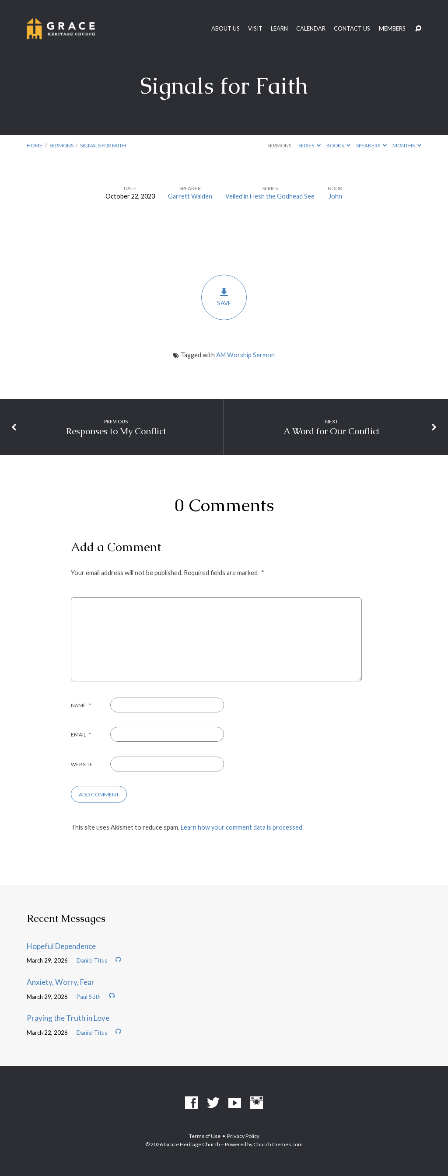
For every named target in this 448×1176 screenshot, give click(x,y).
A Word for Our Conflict (332, 431)
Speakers (371, 145)
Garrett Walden (190, 196)
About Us (225, 28)
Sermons (61, 145)
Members (392, 28)
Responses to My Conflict (116, 431)
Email (81, 734)
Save (223, 297)
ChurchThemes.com (278, 1144)
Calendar (311, 28)
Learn (279, 28)
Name (81, 705)
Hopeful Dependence (61, 946)
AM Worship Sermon (245, 355)
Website (82, 764)
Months (406, 145)
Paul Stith (89, 996)
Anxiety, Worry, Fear (60, 982)
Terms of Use (204, 1136)
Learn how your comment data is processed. (242, 827)
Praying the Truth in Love (68, 1017)
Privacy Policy (243, 1136)
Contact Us (352, 28)
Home (34, 145)
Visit (255, 28)
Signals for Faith (103, 145)
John (335, 196)
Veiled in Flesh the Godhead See (270, 196)
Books (338, 145)
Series (309, 145)
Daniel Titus (92, 960)
